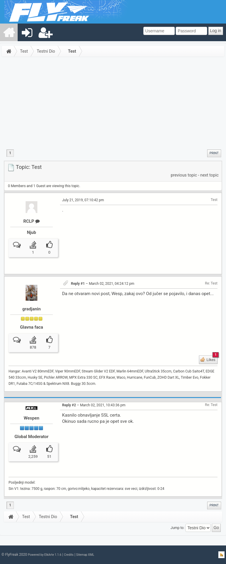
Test (24, 51)
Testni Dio (46, 51)
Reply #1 (78, 284)
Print (214, 153)
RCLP (31, 221)
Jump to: (178, 527)
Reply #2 (69, 405)
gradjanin (31, 309)
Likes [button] (211, 358)
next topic (209, 175)
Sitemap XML (85, 555)
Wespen (31, 418)
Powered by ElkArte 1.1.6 (45, 555)
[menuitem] (9, 32)
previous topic (184, 175)
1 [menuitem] (10, 153)
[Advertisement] (113, 102)
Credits (68, 555)
